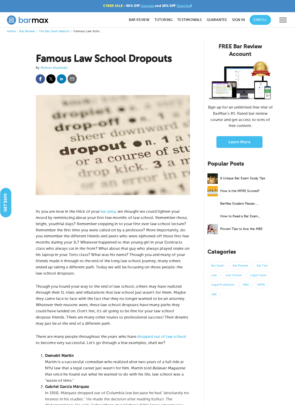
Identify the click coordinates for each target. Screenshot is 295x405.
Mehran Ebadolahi (54, 67)
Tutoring (184, 6)
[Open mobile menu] (283, 21)
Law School (233, 275)
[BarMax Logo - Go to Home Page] (27, 20)
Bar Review (139, 20)
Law (214, 275)
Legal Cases (258, 275)
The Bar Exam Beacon (54, 31)
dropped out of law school (161, 337)
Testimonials (189, 20)
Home (11, 31)
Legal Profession (222, 284)
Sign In (238, 20)
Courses (147, 6)
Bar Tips (262, 265)
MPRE (261, 284)
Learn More (239, 142)
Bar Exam (217, 265)
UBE (214, 294)
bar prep (108, 212)
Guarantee (217, 20)
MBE (246, 284)
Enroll (260, 20)
